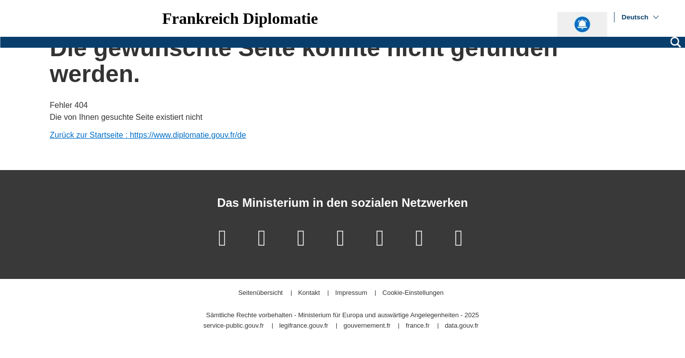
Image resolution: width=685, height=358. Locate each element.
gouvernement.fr (367, 326)
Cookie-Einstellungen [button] (413, 293)
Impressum (351, 293)
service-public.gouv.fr (233, 326)
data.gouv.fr (462, 326)
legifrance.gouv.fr (303, 326)
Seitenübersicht (260, 293)
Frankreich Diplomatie (240, 18)
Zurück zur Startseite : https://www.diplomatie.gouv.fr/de (148, 135)
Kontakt (309, 293)
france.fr (418, 326)
